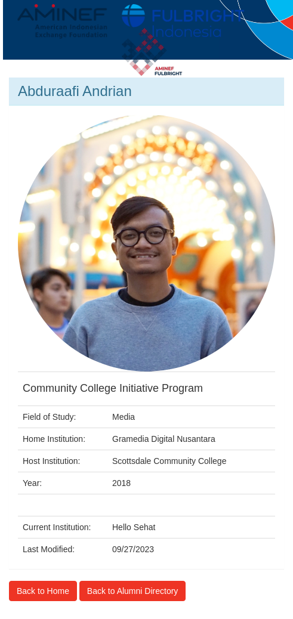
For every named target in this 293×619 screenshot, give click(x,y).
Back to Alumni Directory (132, 591)
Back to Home (43, 591)
